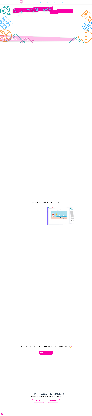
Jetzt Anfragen (53, 400)
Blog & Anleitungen (63, 2)
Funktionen (42, 2)
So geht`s (38, 400)
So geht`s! (54, 2)
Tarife (48, 2)
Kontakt (71, 2)
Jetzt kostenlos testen (46, 352)
